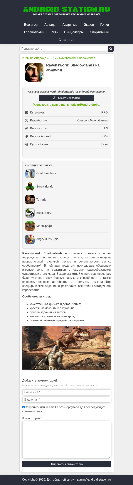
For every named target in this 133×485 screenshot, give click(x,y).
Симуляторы (74, 32)
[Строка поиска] (66, 49)
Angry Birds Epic (41, 239)
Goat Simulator (40, 173)
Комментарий (32, 418)
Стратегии (67, 40)
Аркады (50, 24)
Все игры (31, 24)
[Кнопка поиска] (111, 49)
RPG (54, 32)
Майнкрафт (38, 226)
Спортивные (99, 32)
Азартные (70, 24)
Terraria (35, 199)
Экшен (89, 24)
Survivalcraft (39, 186)
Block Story (38, 213)
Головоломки (34, 32)
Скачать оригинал (69, 97)
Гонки (104, 24)
